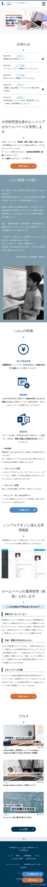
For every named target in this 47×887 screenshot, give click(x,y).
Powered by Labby (38, 884)
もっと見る (23, 829)
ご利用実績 (27, 856)
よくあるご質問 (17, 859)
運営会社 (23, 867)
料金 (17, 856)
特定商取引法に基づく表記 (32, 864)
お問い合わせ (23, 166)
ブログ (36, 856)
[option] (23, 20)
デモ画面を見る (23, 510)
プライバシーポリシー (13, 864)
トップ (10, 856)
